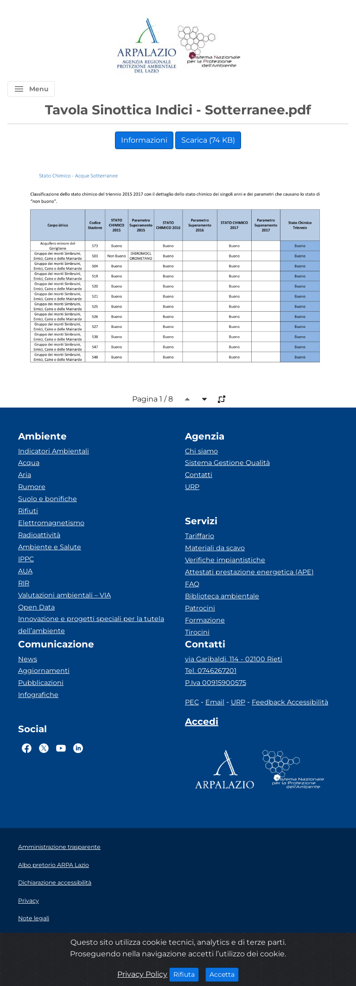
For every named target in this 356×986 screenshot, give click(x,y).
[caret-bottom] (204, 399)
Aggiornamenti (44, 670)
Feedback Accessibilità (290, 702)
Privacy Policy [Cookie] (142, 974)
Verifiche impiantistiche (225, 560)
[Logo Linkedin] (78, 748)
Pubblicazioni (41, 682)
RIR (23, 583)
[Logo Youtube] (61, 748)
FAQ (192, 584)
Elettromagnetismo (51, 523)
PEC (192, 702)
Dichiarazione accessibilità (54, 882)
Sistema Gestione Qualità (227, 462)
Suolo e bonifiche (47, 499)
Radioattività (39, 535)
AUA (25, 571)
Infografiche (38, 695)
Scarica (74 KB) (208, 140)
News (27, 659)
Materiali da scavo (215, 548)
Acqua (28, 462)
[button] (31, 89)
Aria (24, 475)
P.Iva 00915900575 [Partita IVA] (215, 682)
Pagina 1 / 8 (152, 399)
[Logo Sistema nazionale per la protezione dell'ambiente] (209, 46)
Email (214, 702)
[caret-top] (187, 399)
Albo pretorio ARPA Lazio (53, 864)
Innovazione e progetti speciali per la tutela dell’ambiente (91, 625)
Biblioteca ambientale (222, 596)
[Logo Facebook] (26, 748)
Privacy (28, 900)
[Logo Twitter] (43, 748)
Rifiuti (28, 511)
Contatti (198, 475)
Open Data (36, 607)
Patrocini (200, 608)
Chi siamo (201, 451)
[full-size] (221, 399)
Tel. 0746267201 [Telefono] (210, 670)
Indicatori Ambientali (53, 451)
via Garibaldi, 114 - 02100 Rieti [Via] (233, 659)
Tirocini (197, 632)
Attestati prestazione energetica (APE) (249, 572)
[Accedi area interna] (201, 723)
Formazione (205, 620)
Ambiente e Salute (49, 547)
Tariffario (199, 536)
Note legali (33, 918)
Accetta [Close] (224, 974)
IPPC (26, 559)
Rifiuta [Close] (186, 974)
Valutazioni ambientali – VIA (64, 595)
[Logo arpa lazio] (146, 46)
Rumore (31, 487)
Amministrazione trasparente (59, 846)
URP (192, 487)
